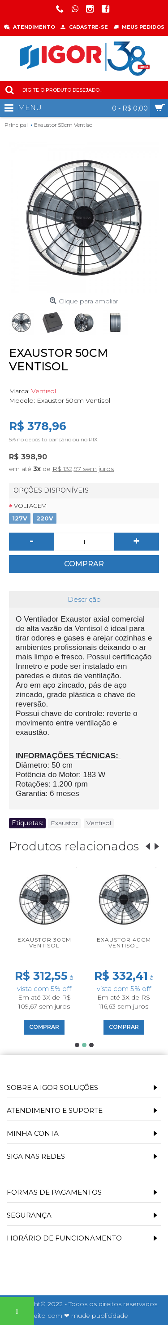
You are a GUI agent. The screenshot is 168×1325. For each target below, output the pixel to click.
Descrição (84, 599)
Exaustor (64, 823)
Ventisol (43, 391)
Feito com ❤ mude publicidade (79, 1315)
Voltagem (30, 505)
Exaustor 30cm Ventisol (44, 942)
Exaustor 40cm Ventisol (124, 942)
